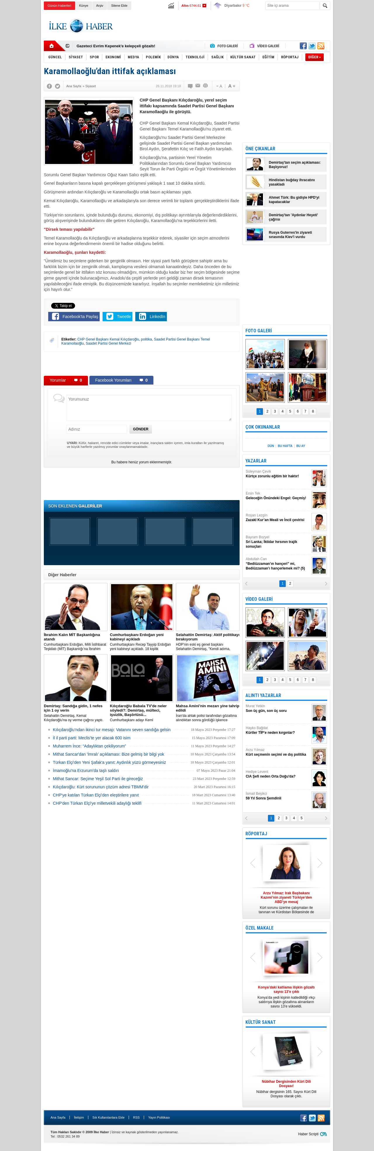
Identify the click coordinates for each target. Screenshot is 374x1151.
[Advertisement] (354, 102)
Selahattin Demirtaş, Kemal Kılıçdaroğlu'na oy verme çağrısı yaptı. (76, 713)
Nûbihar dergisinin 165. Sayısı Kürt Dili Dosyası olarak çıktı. (286, 1089)
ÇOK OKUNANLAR (262, 427)
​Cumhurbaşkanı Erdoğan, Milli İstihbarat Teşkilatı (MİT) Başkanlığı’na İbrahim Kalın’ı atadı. (76, 642)
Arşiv (99, 5)
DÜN (271, 446)
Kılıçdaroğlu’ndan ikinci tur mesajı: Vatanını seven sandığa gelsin (112, 729)
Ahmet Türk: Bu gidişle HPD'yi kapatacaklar (294, 199)
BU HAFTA (285, 446)
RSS (136, 1117)
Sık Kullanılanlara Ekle (108, 1117)
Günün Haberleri (59, 5)
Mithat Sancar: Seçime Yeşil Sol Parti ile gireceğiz (98, 778)
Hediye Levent (278, 774)
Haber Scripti (308, 1134)
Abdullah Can (278, 564)
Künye (83, 5)
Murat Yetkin (278, 708)
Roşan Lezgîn (278, 517)
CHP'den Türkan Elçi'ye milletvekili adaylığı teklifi (97, 803)
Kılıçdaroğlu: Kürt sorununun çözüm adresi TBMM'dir (101, 787)
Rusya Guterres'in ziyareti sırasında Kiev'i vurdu (290, 234)
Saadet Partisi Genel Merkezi (108, 343)
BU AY (300, 446)
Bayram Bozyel (278, 542)
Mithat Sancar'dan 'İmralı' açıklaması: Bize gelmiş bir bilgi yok (108, 754)
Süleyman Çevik (278, 473)
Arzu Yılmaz (278, 752)
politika (146, 339)
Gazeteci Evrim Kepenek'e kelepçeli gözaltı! (116, 46)
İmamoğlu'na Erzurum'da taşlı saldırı (86, 770)
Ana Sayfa (58, 1117)
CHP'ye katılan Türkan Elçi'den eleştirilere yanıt (96, 795)
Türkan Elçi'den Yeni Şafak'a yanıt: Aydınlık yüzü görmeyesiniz (109, 762)
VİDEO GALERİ (259, 599)
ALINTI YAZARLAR (263, 695)
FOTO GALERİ (258, 330)
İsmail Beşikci (278, 796)
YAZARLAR (255, 461)
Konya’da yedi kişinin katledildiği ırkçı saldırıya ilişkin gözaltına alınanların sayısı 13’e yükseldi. (286, 996)
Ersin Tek (278, 495)
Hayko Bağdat (278, 730)
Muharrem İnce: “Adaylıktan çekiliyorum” (89, 746)
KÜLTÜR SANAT (260, 1022)
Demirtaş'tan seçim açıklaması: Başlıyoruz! (295, 164)
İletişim (79, 1117)
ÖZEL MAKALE (259, 928)
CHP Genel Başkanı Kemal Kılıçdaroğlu (108, 339)
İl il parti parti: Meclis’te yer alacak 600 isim (91, 738)
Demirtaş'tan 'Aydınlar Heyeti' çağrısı (293, 217)
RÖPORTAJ (256, 833)
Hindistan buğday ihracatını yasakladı (292, 182)
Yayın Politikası (159, 1117)
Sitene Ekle (119, 5)
